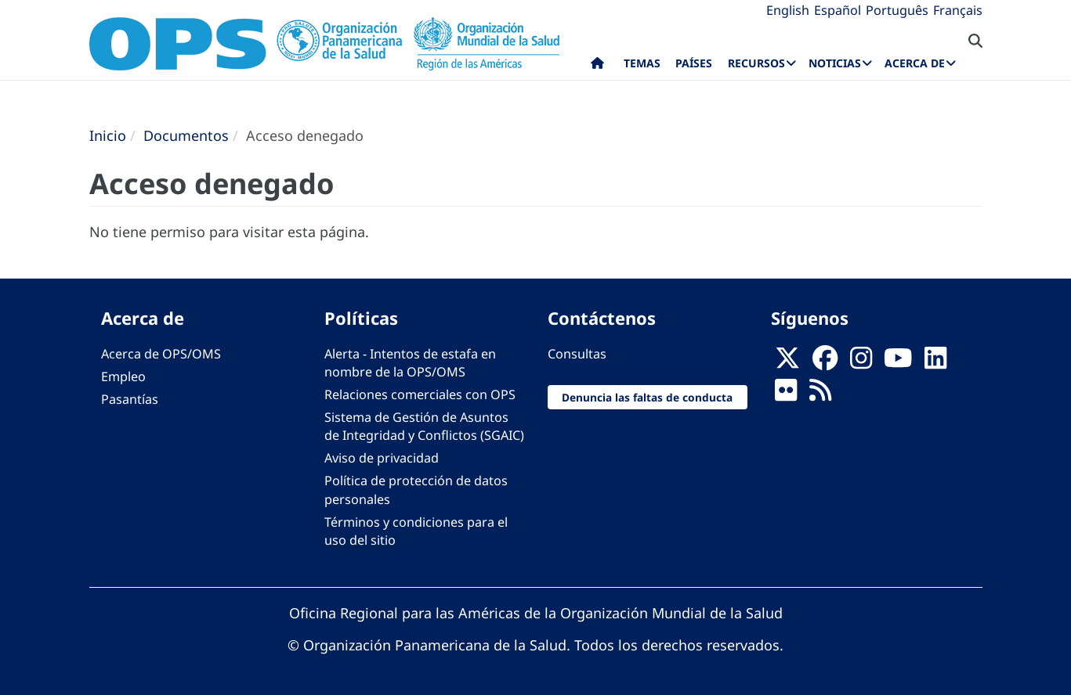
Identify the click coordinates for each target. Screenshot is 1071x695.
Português (897, 10)
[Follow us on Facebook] (825, 362)
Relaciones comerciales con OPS (420, 394)
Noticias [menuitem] (835, 63)
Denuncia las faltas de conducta (647, 397)
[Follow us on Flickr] (786, 394)
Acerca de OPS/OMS (161, 353)
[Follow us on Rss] (820, 394)
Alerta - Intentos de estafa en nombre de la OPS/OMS (410, 362)
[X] (787, 362)
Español (837, 10)
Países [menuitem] (693, 63)
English (787, 10)
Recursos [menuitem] (756, 63)
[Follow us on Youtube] (898, 362)
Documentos (186, 135)
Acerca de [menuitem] (915, 63)
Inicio (107, 135)
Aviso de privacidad (381, 457)
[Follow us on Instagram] (861, 362)
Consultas (577, 353)
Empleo (123, 376)
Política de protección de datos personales (416, 489)
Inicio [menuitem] (597, 66)
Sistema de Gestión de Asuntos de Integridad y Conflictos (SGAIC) (424, 426)
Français (957, 10)
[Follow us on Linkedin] (935, 362)
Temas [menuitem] (642, 63)
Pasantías (129, 399)
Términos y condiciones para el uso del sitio (416, 531)
